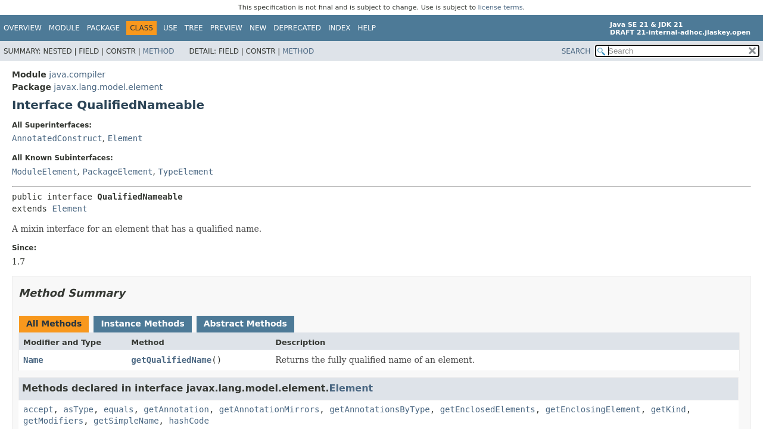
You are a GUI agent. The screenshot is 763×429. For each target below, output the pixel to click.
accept (38, 409)
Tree (194, 28)
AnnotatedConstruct (57, 138)
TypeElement (185, 171)
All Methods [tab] (54, 323)
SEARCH (576, 51)
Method (159, 51)
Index (339, 28)
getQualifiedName (171, 360)
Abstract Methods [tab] (245, 323)
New (258, 28)
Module (64, 28)
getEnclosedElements (487, 409)
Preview (226, 28)
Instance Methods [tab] (142, 323)
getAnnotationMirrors (269, 409)
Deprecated (297, 28)
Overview (23, 28)
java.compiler (77, 74)
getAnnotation (176, 409)
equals (119, 409)
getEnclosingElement (593, 409)
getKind (668, 409)
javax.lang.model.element (108, 87)
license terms (500, 7)
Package (103, 28)
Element (125, 138)
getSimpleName (126, 420)
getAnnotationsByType (379, 409)
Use (170, 28)
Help (367, 28)
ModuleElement (44, 171)
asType (78, 409)
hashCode (188, 420)
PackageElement (117, 171)
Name (33, 360)
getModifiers (53, 420)
